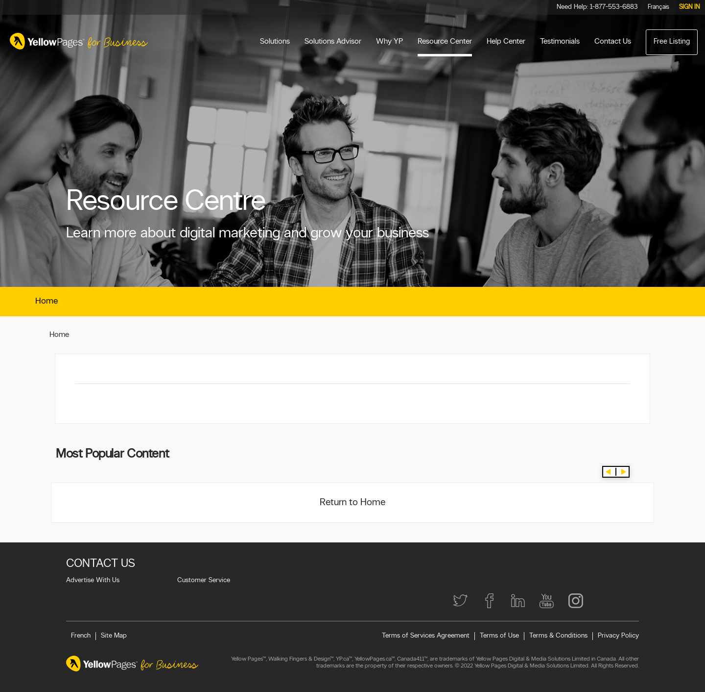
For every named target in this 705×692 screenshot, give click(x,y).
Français (658, 7)
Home (46, 301)
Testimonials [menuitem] (560, 42)
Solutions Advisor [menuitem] (333, 42)
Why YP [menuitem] (389, 42)
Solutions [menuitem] (275, 42)
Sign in (689, 7)
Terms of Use (499, 636)
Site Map (114, 636)
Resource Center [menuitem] (445, 42)
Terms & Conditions (558, 636)
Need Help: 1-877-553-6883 (597, 7)
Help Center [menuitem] (506, 42)
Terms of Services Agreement (426, 636)
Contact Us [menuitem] (612, 42)
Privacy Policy (618, 636)
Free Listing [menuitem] (672, 42)
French (81, 636)
